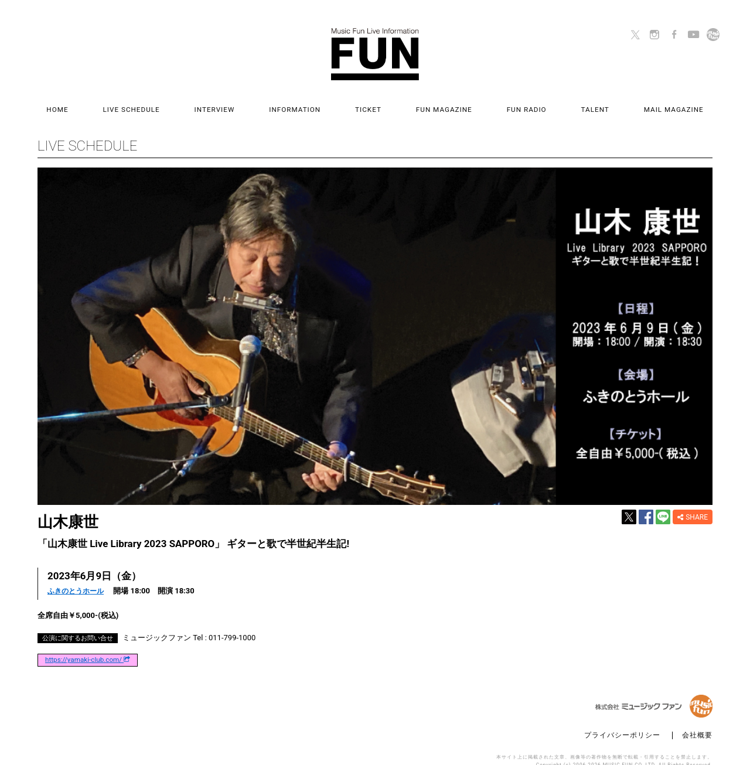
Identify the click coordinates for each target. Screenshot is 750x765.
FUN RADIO (499, 103)
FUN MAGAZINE (430, 103)
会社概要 (697, 721)
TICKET (368, 103)
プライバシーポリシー (622, 721)
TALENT (554, 103)
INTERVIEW (242, 103)
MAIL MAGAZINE (618, 103)
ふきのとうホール (77, 578)
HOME (113, 103)
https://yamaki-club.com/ (87, 646)
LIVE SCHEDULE (173, 103)
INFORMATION (309, 103)
